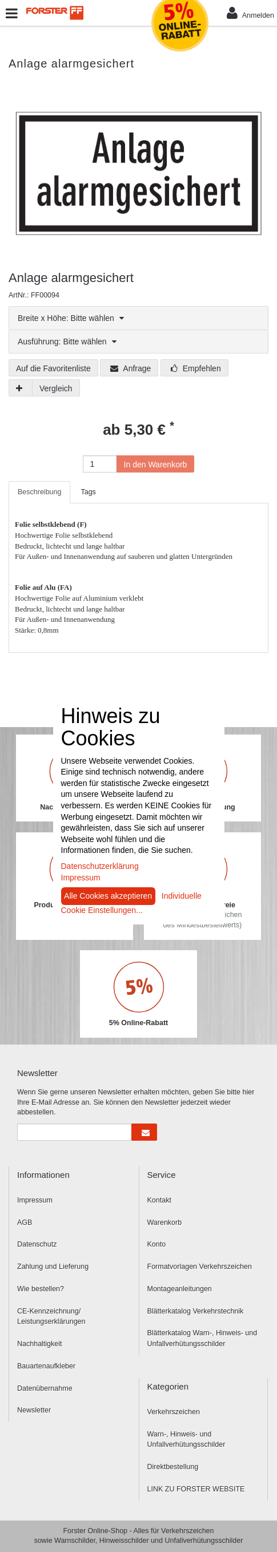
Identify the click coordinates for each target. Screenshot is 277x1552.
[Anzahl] (100, 464)
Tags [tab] (88, 492)
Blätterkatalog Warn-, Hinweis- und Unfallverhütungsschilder (202, 1338)
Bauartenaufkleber (46, 1366)
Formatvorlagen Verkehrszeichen (199, 1267)
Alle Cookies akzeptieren (108, 895)
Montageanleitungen (179, 1289)
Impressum (35, 1200)
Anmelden (250, 13)
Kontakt (159, 1200)
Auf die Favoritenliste (53, 368)
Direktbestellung (173, 1467)
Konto (156, 1244)
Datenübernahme (45, 1388)
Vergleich (56, 388)
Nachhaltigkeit (39, 1344)
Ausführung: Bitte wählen (67, 341)
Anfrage (130, 368)
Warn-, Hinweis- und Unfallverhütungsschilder (186, 1439)
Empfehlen (196, 368)
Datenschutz (37, 1244)
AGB (24, 1222)
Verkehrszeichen (173, 1412)
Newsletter (34, 1410)
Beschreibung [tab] (39, 492)
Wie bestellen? (40, 1289)
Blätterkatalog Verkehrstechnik (195, 1311)
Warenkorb (164, 1222)
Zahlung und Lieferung (53, 1267)
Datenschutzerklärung (100, 866)
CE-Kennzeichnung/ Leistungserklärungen (51, 1316)
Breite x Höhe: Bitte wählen (71, 318)
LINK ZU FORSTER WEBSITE (196, 1489)
